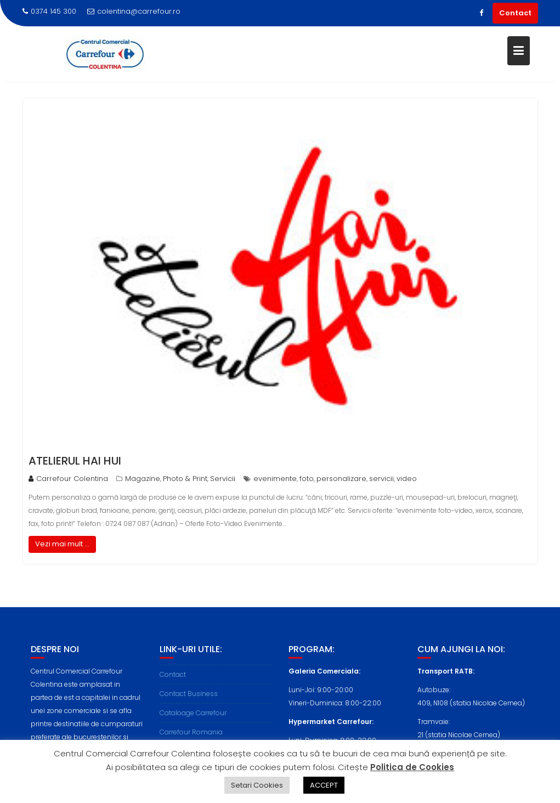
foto (306, 478)
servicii (381, 478)
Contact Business (189, 698)
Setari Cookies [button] (257, 785)
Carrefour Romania (191, 736)
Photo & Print (185, 478)
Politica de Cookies (412, 767)
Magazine (142, 478)
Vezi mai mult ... (62, 544)
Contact (515, 13)
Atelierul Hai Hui (75, 460)
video (407, 478)
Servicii (222, 478)
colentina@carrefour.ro (133, 11)
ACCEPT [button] (324, 785)
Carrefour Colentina (68, 478)
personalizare (341, 478)
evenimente (275, 478)
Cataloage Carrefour (193, 717)
